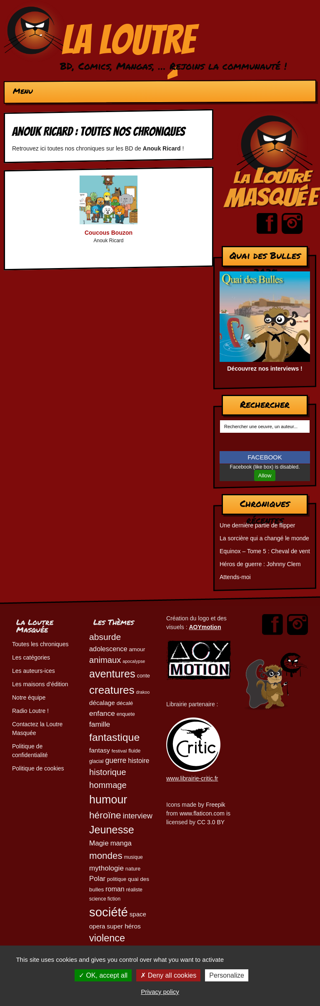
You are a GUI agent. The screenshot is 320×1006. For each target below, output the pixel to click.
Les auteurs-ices (33, 670)
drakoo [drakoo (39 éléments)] (143, 692)
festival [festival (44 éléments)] (119, 750)
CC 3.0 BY (211, 822)
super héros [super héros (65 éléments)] (124, 926)
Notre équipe (28, 697)
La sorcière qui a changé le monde (264, 538)
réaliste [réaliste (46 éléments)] (134, 890)
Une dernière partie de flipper (257, 525)
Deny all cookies (168, 975)
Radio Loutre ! (30, 710)
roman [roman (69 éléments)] (115, 889)
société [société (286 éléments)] (108, 912)
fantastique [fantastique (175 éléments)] (114, 737)
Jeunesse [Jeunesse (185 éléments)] (111, 829)
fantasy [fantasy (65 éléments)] (99, 750)
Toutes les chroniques (40, 644)
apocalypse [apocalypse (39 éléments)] (133, 661)
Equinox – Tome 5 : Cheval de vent (265, 551)
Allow (265, 475)
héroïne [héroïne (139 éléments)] (105, 815)
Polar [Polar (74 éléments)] (97, 879)
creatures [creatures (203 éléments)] (112, 690)
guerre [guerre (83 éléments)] (115, 760)
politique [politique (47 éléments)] (116, 879)
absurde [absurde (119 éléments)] (105, 637)
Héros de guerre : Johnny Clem (260, 564)
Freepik (215, 804)
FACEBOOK (265, 457)
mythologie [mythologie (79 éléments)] (106, 868)
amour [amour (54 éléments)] (137, 649)
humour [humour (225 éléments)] (108, 799)
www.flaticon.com (202, 813)
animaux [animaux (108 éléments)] (105, 660)
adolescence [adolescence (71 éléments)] (108, 648)
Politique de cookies (38, 768)
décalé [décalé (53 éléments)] (125, 703)
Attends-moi (235, 577)
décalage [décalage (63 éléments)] (102, 702)
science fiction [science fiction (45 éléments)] (104, 899)
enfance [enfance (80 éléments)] (102, 713)
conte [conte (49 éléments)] (143, 675)
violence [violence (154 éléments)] (107, 938)
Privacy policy (160, 991)
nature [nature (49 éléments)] (132, 869)
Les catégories (31, 657)
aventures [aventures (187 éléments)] (112, 674)
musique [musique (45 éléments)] (133, 857)
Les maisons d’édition (40, 684)
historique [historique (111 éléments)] (107, 772)
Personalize (226, 975)
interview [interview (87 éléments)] (137, 816)
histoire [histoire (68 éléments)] (138, 760)
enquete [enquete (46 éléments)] (126, 714)
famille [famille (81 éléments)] (99, 724)
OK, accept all (103, 975)
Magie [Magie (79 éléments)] (99, 843)
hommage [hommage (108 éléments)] (108, 785)
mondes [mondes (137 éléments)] (105, 855)
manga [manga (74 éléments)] (121, 843)
